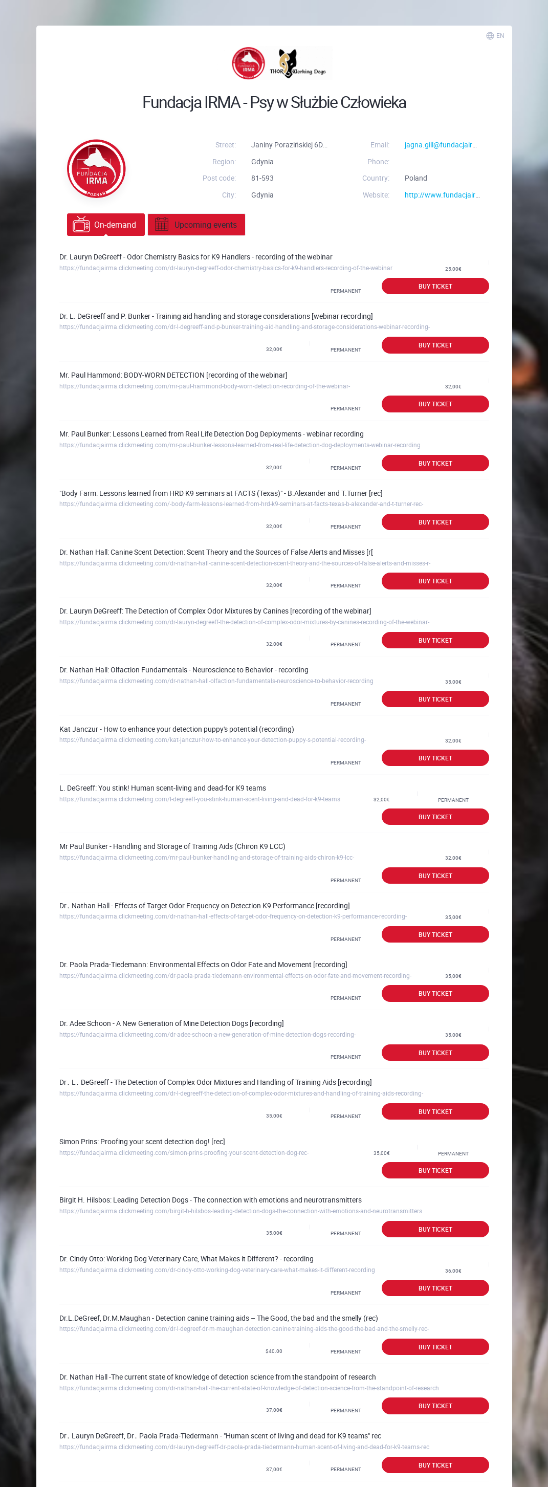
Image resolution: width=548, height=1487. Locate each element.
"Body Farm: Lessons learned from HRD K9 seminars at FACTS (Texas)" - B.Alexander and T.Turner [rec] (221, 493)
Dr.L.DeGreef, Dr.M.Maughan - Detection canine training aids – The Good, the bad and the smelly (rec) (218, 1318)
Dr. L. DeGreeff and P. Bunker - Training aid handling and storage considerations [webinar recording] (216, 316)
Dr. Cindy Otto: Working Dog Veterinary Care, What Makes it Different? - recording (186, 1258)
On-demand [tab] (104, 224)
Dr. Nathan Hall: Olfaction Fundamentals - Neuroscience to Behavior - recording (184, 669)
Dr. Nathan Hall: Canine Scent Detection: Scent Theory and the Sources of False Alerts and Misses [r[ (216, 552)
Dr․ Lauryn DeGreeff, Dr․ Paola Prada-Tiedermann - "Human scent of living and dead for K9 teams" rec (220, 1435)
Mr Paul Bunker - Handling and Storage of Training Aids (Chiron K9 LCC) (172, 846)
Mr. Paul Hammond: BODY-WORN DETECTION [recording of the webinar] (173, 375)
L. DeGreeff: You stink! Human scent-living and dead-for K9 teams (162, 788)
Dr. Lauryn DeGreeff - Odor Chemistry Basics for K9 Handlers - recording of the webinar (196, 256)
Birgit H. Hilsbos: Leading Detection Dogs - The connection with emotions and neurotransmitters (210, 1200)
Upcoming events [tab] (195, 224)
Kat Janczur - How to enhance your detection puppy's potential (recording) (176, 729)
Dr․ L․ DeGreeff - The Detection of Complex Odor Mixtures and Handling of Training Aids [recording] (215, 1082)
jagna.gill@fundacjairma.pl (447, 144)
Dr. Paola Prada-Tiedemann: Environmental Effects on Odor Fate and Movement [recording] (203, 964)
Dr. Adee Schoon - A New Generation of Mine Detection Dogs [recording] (171, 1023)
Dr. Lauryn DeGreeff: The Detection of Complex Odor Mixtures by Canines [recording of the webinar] (215, 611)
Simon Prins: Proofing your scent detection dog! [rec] (142, 1141)
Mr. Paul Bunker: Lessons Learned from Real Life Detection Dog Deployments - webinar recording (211, 434)
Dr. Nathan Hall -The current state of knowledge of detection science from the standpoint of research (217, 1377)
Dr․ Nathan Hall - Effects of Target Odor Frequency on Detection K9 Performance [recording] (204, 905)
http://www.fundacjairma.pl (449, 195)
